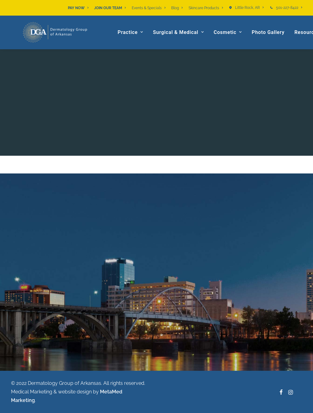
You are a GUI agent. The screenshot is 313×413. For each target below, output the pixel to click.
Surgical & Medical (183, 41)
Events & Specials (148, 8)
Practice (135, 41)
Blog (176, 8)
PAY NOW (78, 8)
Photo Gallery (273, 41)
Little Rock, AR (249, 8)
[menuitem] (79, 8)
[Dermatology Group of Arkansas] (59, 41)
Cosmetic (233, 41)
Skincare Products (206, 8)
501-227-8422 (289, 8)
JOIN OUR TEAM (110, 8)
